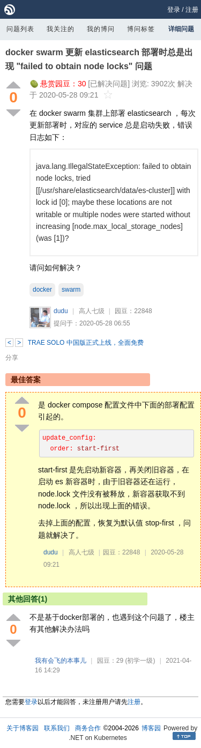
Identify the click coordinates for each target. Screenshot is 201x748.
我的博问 (101, 29)
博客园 (151, 728)
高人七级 (92, 311)
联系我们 (57, 728)
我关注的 (61, 29)
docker (42, 289)
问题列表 (20, 29)
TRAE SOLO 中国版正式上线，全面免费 (86, 342)
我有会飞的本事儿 (60, 660)
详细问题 (181, 29)
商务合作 (88, 728)
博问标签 (141, 29)
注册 (191, 9)
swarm (71, 289)
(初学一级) (140, 660)
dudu (61, 311)
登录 (173, 9)
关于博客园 (22, 728)
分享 (11, 357)
